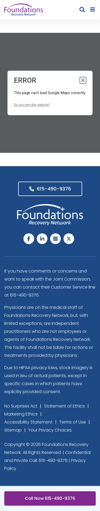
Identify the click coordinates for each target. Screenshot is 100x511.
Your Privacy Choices (50, 430)
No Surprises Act (20, 406)
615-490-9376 (50, 188)
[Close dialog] (83, 80)
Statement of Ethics (64, 406)
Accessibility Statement (28, 422)
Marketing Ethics (21, 414)
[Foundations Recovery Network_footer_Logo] (50, 206)
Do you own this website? (32, 105)
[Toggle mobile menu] (93, 9)
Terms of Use (72, 422)
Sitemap (13, 430)
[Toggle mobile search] (82, 9)
